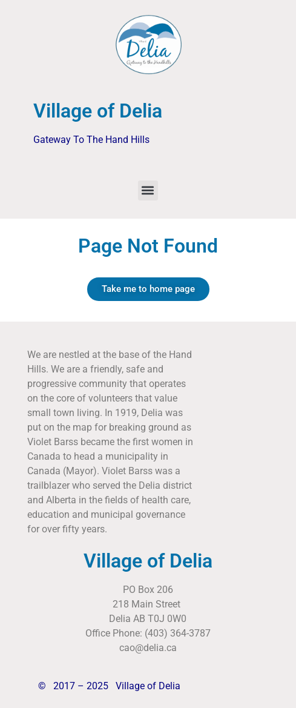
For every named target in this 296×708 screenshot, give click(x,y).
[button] (148, 190)
